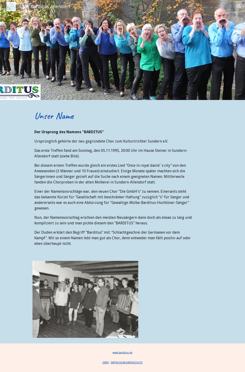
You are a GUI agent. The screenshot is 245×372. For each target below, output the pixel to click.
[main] (113, 116)
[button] (239, 6)
